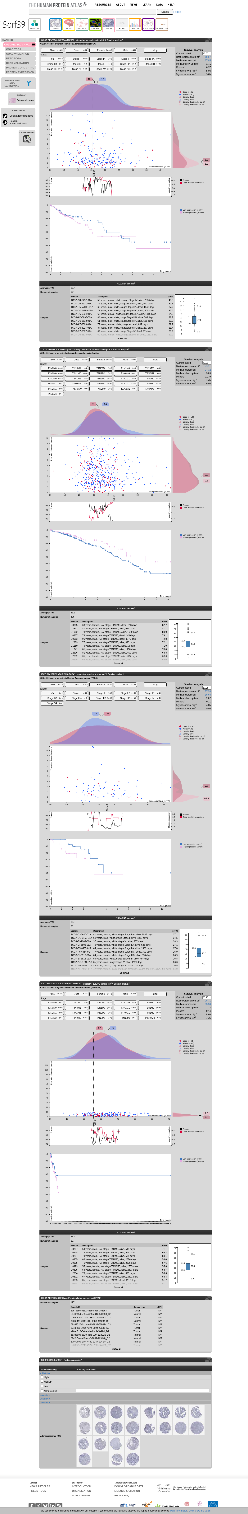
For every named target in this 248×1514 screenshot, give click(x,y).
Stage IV (80, 69)
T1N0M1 (80, 368)
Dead (81, 50)
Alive (56, 50)
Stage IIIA (128, 64)
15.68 (208, 694)
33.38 (208, 1004)
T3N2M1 (128, 378)
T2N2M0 (153, 1002)
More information (178, 1510)
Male (129, 50)
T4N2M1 (55, 388)
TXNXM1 (55, 394)
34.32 (208, 369)
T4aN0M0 (80, 388)
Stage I (80, 59)
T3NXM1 (80, 1012)
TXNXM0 (153, 388)
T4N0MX (80, 383)
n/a (57, 59)
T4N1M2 (55, 1018)
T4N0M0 (153, 378)
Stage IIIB (153, 64)
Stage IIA (153, 59)
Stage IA (104, 59)
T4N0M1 (55, 383)
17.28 (208, 691)
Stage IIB (55, 64)
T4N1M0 (104, 383)
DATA (159, 4)
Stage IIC (80, 64)
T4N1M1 (128, 383)
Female (104, 50)
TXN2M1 (128, 388)
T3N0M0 (128, 373)
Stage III (104, 64)
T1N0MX (104, 368)
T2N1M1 (104, 373)
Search (165, 12)
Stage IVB (128, 69)
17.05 (208, 60)
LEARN (146, 4)
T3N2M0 (104, 378)
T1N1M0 (128, 368)
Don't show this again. (200, 1510)
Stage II (128, 59)
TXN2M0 (104, 388)
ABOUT (120, 4)
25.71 (208, 1000)
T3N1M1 (80, 378)
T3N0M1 (153, 373)
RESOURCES (103, 4)
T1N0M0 (55, 368)
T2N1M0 (80, 373)
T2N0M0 (55, 373)
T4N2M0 (153, 383)
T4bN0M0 (153, 1018)
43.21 (208, 366)
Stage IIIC (55, 69)
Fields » (177, 12)
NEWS (134, 4)
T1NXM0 (153, 368)
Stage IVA (104, 69)
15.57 (208, 57)
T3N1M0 (55, 378)
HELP (171, 4)
